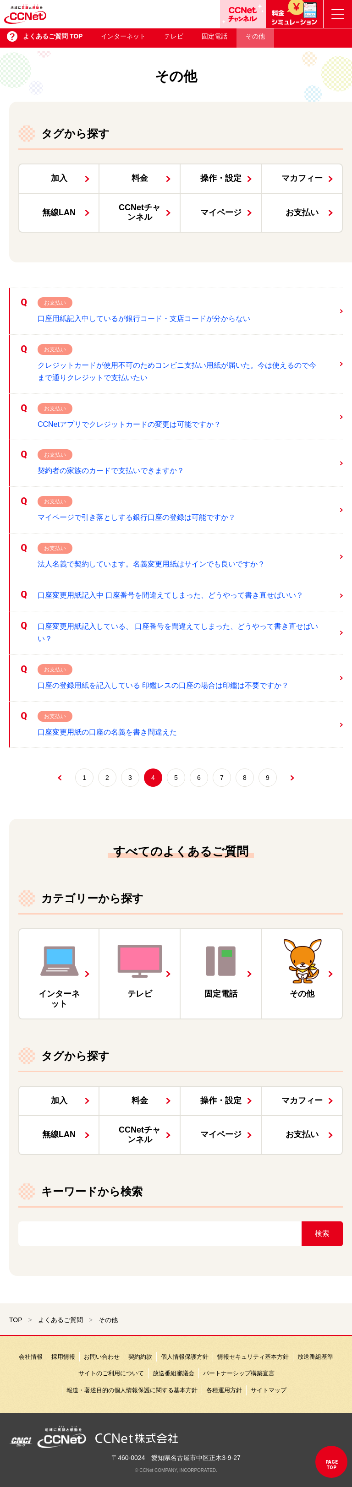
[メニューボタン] (338, 14)
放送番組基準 (315, 1356)
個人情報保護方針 (185, 1356)
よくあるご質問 (60, 1320)
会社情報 (31, 1356)
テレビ (173, 39)
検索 (322, 1233)
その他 (255, 39)
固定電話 (214, 39)
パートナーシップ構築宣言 (239, 1373)
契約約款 (140, 1356)
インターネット (123, 39)
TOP (15, 1320)
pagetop (331, 1465)
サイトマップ (268, 1390)
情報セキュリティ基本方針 (253, 1356)
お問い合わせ (102, 1356)
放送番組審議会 (173, 1373)
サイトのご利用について (111, 1373)
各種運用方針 (224, 1390)
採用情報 (63, 1356)
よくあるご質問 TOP (52, 39)
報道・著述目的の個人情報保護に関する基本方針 (132, 1390)
